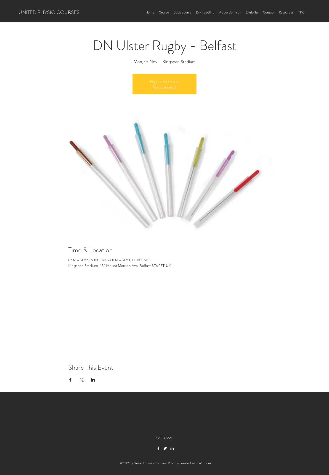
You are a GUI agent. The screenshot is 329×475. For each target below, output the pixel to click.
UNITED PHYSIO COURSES (49, 12)
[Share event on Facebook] (70, 380)
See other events (164, 86)
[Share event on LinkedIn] (93, 380)
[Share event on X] (82, 380)
